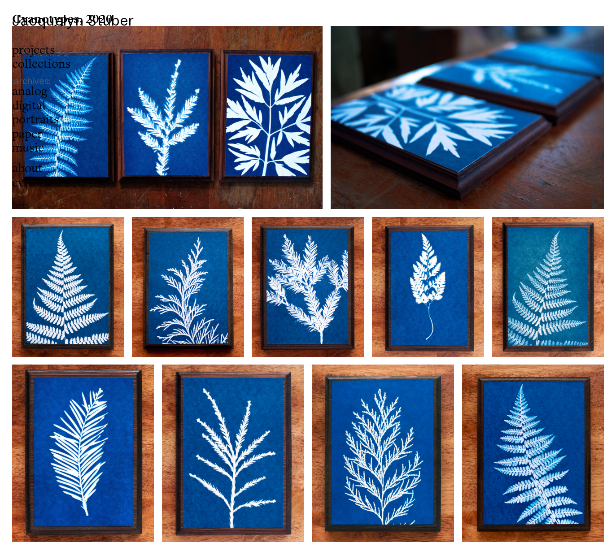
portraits (35, 119)
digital (29, 105)
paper (27, 133)
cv (18, 182)
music (28, 147)
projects (33, 50)
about (27, 168)
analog (29, 91)
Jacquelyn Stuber (73, 20)
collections (41, 63)
